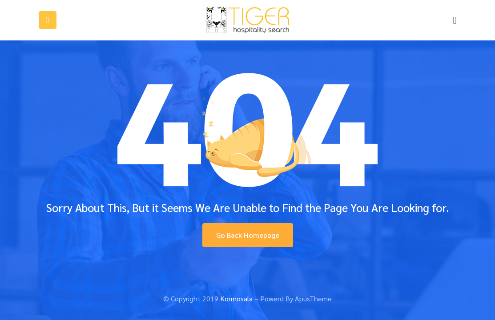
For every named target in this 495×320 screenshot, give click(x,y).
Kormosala (236, 298)
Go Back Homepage (247, 235)
